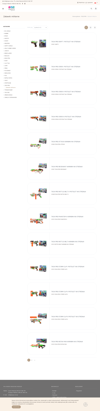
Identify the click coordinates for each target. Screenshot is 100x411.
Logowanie (89, 2)
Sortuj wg (29, 27)
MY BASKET (8, 70)
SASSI (6, 80)
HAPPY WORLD (9, 45)
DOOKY (6, 40)
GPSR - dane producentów (59, 397)
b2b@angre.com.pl (7, 1)
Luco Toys (7, 63)
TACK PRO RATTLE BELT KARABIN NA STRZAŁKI (67, 241)
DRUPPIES (7, 43)
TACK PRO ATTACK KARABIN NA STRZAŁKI (65, 141)
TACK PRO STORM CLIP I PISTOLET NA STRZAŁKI (67, 266)
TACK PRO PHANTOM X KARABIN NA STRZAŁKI (67, 216)
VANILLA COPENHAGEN (11, 97)
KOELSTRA (7, 58)
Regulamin (79, 390)
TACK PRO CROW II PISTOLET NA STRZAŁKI (66, 91)
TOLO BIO (7, 92)
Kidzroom (7, 55)
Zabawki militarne (11, 87)
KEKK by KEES (8, 53)
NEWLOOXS (8, 73)
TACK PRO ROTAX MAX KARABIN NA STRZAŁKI (67, 341)
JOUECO (7, 50)
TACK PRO (83, 16)
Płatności (54, 395)
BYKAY (6, 36)
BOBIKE (6, 33)
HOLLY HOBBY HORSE (10, 48)
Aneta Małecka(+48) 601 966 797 (23, 1)
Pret (6, 75)
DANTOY (7, 38)
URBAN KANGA (8, 95)
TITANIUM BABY (9, 90)
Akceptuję (16, 406)
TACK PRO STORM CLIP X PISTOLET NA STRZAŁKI (68, 316)
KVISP (6, 60)
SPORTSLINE (8, 83)
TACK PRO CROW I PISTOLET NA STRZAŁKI (65, 66)
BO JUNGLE (7, 31)
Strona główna (76, 16)
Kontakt (50, 8)
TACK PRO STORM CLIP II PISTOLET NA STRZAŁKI (68, 291)
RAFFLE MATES (8, 78)
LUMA (6, 65)
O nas (53, 393)
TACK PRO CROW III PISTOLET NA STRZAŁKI (66, 116)
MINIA (6, 68)
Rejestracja (81, 2)
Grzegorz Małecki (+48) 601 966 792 (11, 3)
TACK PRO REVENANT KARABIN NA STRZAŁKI (67, 166)
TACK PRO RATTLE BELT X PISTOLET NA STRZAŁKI (68, 191)
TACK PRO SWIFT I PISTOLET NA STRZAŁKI (65, 41)
